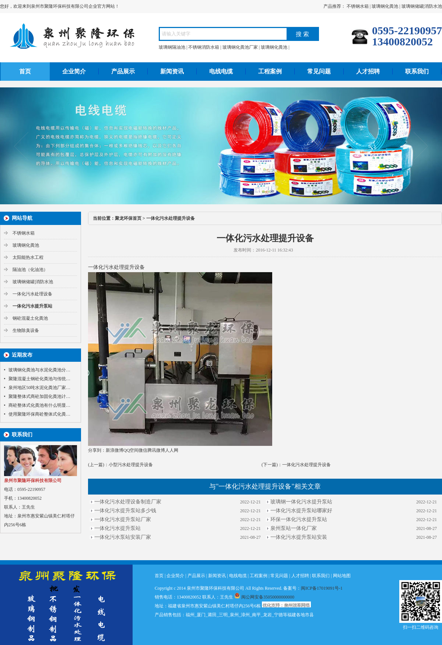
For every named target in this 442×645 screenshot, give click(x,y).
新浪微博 (114, 450)
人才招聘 (368, 71)
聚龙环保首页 (128, 218)
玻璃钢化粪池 (385, 6)
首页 (25, 71)
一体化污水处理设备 (32, 294)
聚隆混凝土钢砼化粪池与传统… (39, 378)
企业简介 (74, 71)
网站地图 (342, 575)
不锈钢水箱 (358, 6)
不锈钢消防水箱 (203, 47)
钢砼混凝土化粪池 (30, 318)
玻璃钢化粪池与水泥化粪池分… (39, 369)
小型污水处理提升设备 (131, 464)
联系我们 (417, 71)
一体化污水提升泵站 (32, 306)
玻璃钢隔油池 (172, 47)
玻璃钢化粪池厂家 (240, 47)
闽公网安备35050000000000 (264, 597)
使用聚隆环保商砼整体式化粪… (39, 414)
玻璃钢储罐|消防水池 (421, 6)
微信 (142, 450)
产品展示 (123, 71)
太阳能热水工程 (28, 257)
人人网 (171, 450)
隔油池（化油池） (30, 269)
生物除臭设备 (26, 330)
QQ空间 (130, 450)
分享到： (97, 450)
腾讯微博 (156, 450)
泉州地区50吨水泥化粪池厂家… (39, 387)
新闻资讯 (172, 71)
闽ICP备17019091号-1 (322, 588)
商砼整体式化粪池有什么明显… (39, 405)
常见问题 (319, 71)
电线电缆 (221, 71)
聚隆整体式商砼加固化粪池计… (39, 396)
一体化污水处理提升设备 (306, 464)
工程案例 (270, 71)
